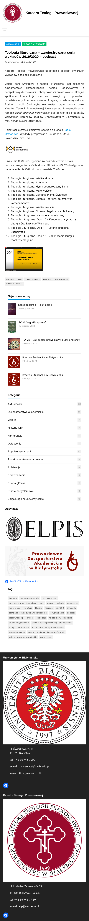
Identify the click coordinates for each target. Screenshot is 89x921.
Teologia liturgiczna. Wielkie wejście (32, 207)
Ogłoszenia (14, 443)
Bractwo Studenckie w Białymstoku (42, 357)
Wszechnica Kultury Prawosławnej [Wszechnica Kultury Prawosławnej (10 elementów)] (48, 627)
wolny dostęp (61, 279)
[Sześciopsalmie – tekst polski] (12, 309)
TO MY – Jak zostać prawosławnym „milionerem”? (51, 339)
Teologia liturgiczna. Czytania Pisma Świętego (39, 194)
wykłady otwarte (14, 283)
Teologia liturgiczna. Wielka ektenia (32, 178)
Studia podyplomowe (21, 491)
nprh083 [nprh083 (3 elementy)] (60, 608)
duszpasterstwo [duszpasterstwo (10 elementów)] (49, 598)
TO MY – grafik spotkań (32, 322)
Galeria (12, 419)
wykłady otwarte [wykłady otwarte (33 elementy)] (17, 632)
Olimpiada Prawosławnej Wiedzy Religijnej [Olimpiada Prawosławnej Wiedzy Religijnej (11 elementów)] (28, 613)
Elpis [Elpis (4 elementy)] (42, 603)
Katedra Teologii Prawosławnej (52, 13)
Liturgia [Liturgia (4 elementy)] (38, 608)
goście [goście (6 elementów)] (50, 603)
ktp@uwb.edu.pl (29, 906)
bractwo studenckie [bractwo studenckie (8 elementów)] (29, 598)
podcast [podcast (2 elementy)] (71, 613)
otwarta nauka (33, 279)
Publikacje (14, 467)
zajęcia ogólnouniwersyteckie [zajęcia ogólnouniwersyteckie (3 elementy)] (23, 637)
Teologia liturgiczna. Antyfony (29, 182)
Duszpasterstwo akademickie (26, 411)
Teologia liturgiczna (34, 44)
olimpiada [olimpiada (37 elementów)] (71, 608)
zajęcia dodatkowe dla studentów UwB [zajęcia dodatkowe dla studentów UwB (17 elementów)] (46, 632)
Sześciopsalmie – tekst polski (35, 304)
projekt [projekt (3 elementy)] (30, 618)
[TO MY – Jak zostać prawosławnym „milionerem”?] (14, 344)
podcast (47, 279)
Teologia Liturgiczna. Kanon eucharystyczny (37, 215)
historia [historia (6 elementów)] (60, 603)
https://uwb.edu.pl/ (29, 773)
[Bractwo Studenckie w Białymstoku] (14, 362)
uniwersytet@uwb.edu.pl (34, 766)
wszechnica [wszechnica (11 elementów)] (23, 627)
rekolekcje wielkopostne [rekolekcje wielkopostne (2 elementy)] (60, 618)
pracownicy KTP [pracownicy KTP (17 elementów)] (16, 618)
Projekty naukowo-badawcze (25, 459)
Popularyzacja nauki (20, 451)
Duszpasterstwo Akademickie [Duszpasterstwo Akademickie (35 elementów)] (22, 603)
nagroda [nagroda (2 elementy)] (49, 608)
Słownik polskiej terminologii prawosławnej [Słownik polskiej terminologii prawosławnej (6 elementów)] (52, 622)
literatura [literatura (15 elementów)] (28, 608)
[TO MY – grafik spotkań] (12, 327)
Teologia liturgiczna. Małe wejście (31, 190)
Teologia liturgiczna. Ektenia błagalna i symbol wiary (42, 211)
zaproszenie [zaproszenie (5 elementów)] (46, 637)
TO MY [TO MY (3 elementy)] (11, 627)
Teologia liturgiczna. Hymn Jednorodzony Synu (39, 186)
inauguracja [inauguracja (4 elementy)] (72, 603)
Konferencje (15, 435)
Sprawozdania (16, 475)
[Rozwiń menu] (4, 31)
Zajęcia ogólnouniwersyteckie (26, 498)
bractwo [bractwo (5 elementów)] (13, 598)
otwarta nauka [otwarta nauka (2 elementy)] (57, 613)
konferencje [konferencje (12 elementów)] (14, 608)
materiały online (14, 279)
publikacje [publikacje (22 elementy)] (41, 618)
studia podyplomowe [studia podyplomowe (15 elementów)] (19, 622)
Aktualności (12, 44)
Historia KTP (15, 427)
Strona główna (16, 483)
